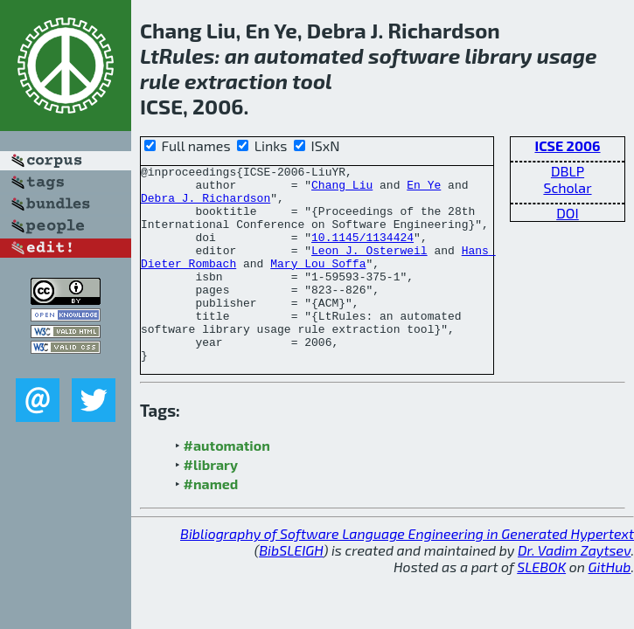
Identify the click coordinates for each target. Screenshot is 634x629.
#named (211, 523)
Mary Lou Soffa (318, 284)
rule (160, 80)
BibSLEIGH (291, 589)
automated (309, 55)
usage (567, 55)
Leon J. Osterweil (369, 268)
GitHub (610, 606)
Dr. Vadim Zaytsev (574, 589)
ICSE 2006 (567, 145)
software (414, 55)
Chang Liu (342, 189)
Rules (187, 55)
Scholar (567, 187)
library (498, 55)
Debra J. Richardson (205, 205)
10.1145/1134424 (362, 252)
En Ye (424, 189)
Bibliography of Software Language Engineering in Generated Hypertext (407, 572)
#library (211, 503)
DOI (567, 212)
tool (312, 80)
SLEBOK (541, 606)
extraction (236, 80)
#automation (227, 484)
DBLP (567, 170)
